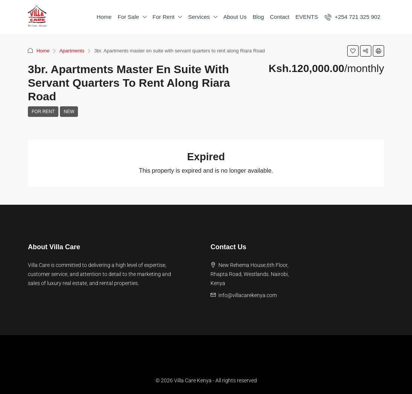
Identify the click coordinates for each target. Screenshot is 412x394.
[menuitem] (352, 17)
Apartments (72, 51)
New (69, 111)
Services (199, 17)
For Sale (128, 17)
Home (103, 17)
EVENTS (306, 17)
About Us (235, 17)
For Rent (163, 17)
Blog (258, 17)
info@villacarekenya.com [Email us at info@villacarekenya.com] (247, 295)
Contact (280, 17)
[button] (353, 51)
